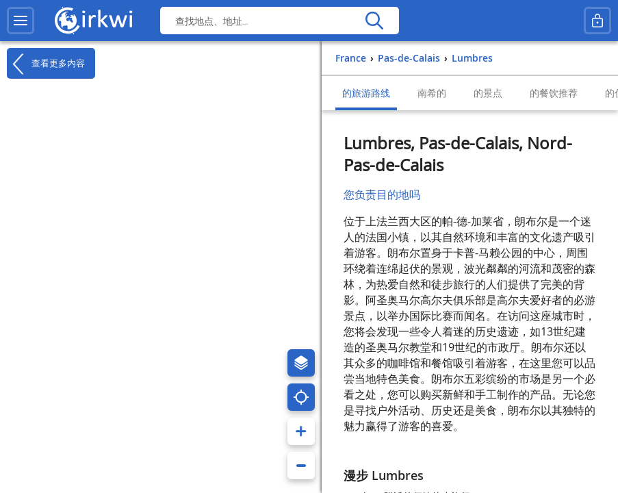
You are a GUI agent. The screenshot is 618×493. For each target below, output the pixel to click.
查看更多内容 (46, 64)
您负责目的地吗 (382, 194)
